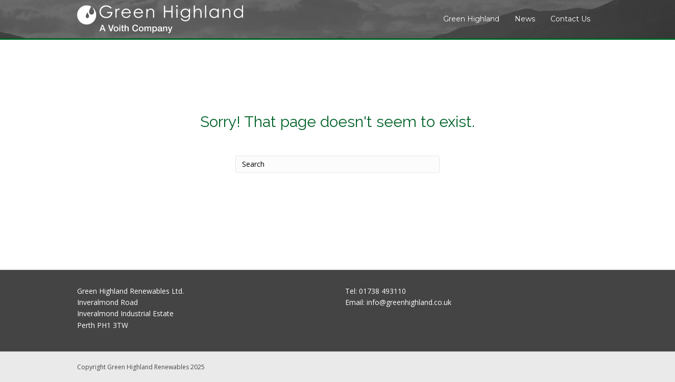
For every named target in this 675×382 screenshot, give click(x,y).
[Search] (337, 164)
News (525, 18)
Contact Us (570, 18)
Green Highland (471, 18)
